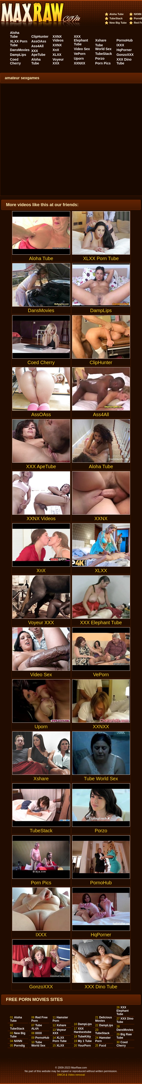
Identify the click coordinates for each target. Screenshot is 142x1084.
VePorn (79, 54)
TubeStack (116, 18)
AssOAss (38, 41)
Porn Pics (103, 63)
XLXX (57, 55)
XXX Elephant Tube (81, 40)
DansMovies (20, 50)
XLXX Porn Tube (101, 236)
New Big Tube (118, 22)
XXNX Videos (58, 38)
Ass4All (37, 46)
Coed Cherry (15, 61)
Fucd (102, 1045)
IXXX (120, 45)
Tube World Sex (103, 47)
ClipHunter (40, 36)
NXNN (137, 14)
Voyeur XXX (58, 61)
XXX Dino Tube (123, 61)
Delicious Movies (103, 1019)
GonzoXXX (125, 55)
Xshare (100, 40)
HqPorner (124, 50)
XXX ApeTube (38, 53)
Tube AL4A (36, 1027)
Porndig (19, 1045)
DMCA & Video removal (71, 1074)
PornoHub (124, 40)
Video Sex (82, 49)
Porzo (99, 58)
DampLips (18, 55)
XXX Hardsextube (82, 1030)
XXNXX (79, 63)
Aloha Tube (116, 14)
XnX (56, 50)
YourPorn (84, 1045)
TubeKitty (84, 1036)
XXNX (57, 45)
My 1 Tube (85, 1041)
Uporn (79, 58)
